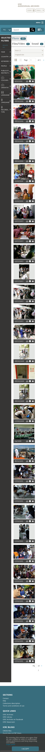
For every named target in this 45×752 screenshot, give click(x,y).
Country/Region (6, 57)
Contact (6, 698)
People (4, 66)
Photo (19, 38)
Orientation (6, 86)
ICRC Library (7, 717)
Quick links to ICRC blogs (12, 733)
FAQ (4, 701)
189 (23, 39)
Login (29, 10)
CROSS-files (7, 731)
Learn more (10, 744)
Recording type (5, 109)
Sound (37, 43)
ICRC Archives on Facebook (13, 719)
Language (5, 93)
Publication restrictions (6, 72)
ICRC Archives (8, 714)
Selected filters (6, 39)
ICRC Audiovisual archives (28, 5)
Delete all (5, 46)
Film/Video (21, 43)
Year (3, 52)
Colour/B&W (6, 78)
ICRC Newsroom (9, 722)
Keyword (5, 61)
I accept (25, 749)
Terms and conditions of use (13, 706)
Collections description (11, 703)
